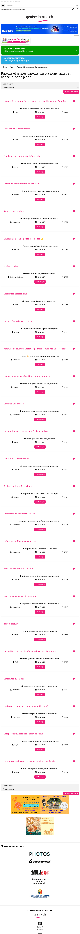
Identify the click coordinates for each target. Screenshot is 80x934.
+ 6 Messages (40, 557)
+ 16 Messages (40, 282)
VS (11, 2)
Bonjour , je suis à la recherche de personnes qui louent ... (40, 659)
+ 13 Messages (40, 502)
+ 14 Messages (40, 419)
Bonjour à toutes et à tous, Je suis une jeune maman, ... (40, 246)
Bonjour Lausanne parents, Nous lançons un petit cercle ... (40, 109)
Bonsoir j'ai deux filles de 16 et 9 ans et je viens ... (40, 301)
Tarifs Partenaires (19, 9)
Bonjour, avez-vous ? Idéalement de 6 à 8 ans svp (40, 549)
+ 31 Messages (40, 474)
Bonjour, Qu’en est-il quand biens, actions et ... (40, 439)
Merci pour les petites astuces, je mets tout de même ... (40, 769)
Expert (3, 9)
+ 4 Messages (40, 612)
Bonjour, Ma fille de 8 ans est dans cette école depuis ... (40, 494)
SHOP (23, 2)
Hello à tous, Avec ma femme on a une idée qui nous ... (40, 164)
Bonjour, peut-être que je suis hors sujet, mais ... (40, 274)
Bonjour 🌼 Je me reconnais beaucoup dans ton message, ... (40, 356)
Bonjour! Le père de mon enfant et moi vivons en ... (40, 714)
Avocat (9, 9)
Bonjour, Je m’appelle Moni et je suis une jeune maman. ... (40, 384)
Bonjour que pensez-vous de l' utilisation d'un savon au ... (40, 219)
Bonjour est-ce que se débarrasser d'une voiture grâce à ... (40, 576)
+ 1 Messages (40, 364)
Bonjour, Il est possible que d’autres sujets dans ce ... (40, 686)
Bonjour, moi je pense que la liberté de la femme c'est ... (40, 466)
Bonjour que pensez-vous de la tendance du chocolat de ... (40, 411)
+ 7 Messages (40, 227)
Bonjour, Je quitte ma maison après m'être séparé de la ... (40, 191)
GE (5, 2)
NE (8, 2)
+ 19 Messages (40, 639)
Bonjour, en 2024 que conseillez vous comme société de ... (40, 604)
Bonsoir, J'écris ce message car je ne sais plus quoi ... (40, 136)
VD (2, 2)
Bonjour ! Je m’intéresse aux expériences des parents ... (40, 329)
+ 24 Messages (40, 447)
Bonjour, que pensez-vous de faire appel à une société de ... (40, 521)
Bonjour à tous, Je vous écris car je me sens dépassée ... (40, 741)
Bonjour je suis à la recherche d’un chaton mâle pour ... (40, 631)
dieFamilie (16, 2)
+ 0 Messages (40, 117)
